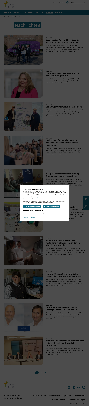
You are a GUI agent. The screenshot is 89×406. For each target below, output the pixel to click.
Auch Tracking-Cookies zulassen (51, 206)
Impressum (32, 217)
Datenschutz (25, 217)
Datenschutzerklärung (33, 197)
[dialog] (44, 203)
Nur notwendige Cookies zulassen (32, 206)
